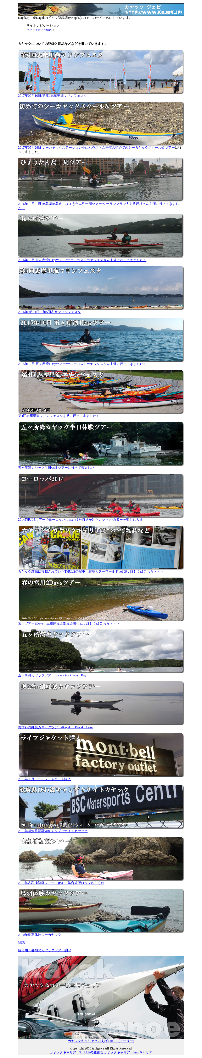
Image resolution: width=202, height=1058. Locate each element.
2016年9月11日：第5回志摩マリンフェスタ (101, 310)
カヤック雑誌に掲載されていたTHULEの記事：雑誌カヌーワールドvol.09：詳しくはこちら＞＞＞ (101, 570)
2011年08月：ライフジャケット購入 (101, 777)
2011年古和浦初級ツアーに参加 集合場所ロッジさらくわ (101, 881)
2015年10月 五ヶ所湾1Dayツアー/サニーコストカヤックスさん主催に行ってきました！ (101, 362)
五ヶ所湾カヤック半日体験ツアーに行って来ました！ (101, 466)
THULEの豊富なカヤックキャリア (104, 1052)
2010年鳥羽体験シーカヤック (101, 933)
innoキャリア (142, 1052)
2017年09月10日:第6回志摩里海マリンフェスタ (101, 94)
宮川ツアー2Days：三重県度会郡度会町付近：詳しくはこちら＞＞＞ (101, 621)
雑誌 (21, 942)
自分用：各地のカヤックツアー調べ (44, 950)
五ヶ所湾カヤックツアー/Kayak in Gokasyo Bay (101, 673)
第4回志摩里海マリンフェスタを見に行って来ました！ (101, 414)
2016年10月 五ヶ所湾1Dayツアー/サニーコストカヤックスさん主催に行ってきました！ (101, 258)
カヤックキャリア (63, 1052)
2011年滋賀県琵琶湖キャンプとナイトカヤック (101, 829)
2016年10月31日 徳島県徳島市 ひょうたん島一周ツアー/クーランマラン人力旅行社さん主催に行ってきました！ (101, 204)
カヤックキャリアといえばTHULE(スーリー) (101, 1039)
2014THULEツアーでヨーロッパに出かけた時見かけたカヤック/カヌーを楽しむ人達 (101, 518)
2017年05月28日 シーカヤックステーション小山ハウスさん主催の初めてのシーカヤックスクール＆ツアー (101, 146)
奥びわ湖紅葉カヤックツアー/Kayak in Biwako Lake (101, 725)
